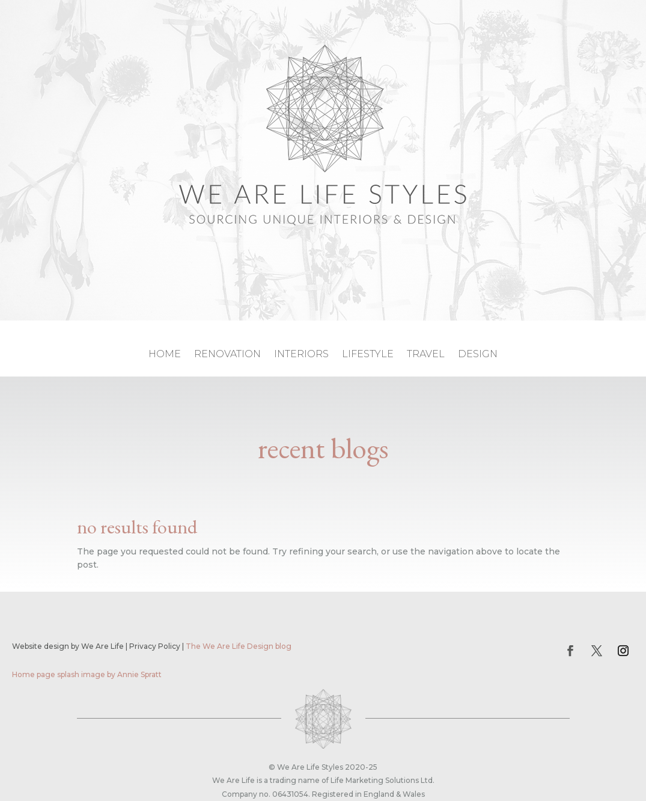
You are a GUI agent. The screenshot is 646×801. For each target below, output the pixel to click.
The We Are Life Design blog (238, 646)
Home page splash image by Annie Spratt (87, 674)
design (478, 355)
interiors (301, 355)
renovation (227, 355)
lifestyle (368, 355)
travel (426, 355)
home (164, 355)
